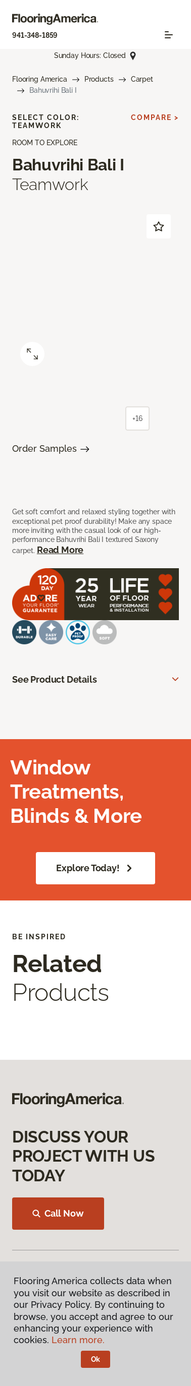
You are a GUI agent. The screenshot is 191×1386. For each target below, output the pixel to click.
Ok (96, 1359)
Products (99, 79)
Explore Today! (95, 868)
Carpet (142, 79)
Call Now (58, 1213)
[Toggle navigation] (169, 35)
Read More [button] (60, 550)
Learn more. (78, 1340)
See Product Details (54, 679)
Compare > (155, 117)
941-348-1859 (35, 35)
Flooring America (39, 79)
